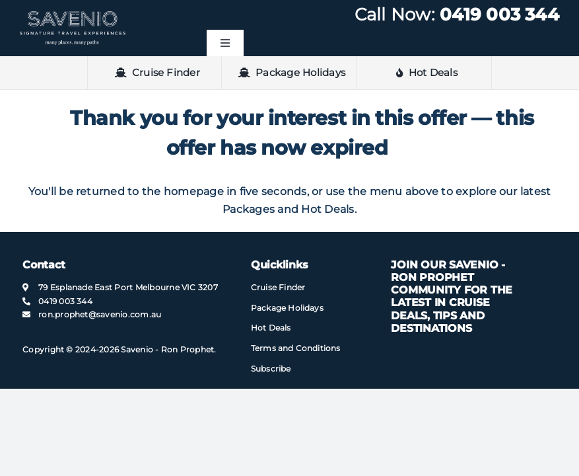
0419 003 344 (499, 14)
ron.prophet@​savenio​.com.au (99, 314)
